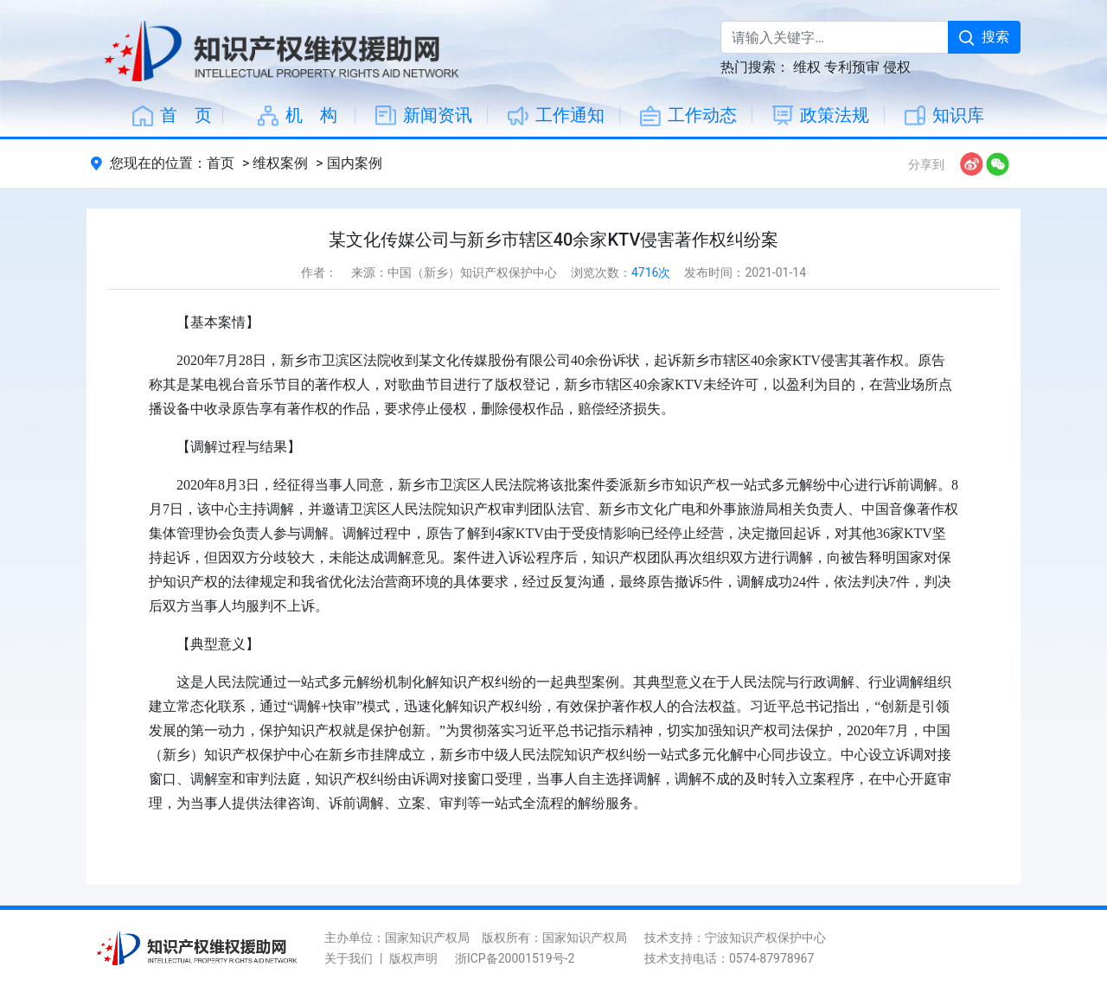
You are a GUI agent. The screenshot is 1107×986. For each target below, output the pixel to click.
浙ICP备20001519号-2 (514, 958)
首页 (220, 163)
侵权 (897, 67)
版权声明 (413, 958)
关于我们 (348, 958)
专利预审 (852, 67)
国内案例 (354, 163)
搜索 (984, 37)
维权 (807, 67)
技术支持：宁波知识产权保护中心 (735, 937)
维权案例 (280, 163)
